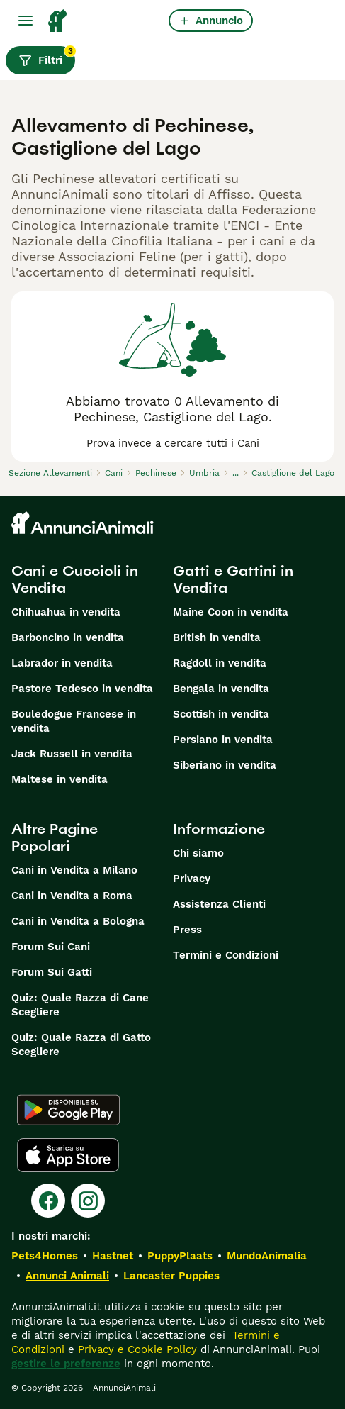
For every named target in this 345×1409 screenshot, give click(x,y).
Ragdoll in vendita (219, 663)
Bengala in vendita (221, 688)
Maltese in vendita (59, 779)
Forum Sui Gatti (51, 972)
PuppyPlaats (180, 1255)
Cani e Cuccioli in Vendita (74, 579)
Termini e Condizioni (225, 955)
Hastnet (112, 1255)
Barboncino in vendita (67, 637)
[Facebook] (48, 1201)
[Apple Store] (68, 1155)
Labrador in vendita (62, 663)
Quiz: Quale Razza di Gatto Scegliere (81, 1044)
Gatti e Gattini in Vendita (233, 579)
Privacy (191, 878)
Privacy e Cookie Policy (135, 1349)
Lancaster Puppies (171, 1275)
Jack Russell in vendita (71, 753)
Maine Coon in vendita (230, 612)
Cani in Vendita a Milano (74, 870)
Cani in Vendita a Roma (71, 895)
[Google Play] (68, 1110)
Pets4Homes (44, 1255)
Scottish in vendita (221, 714)
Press (187, 929)
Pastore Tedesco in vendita (82, 688)
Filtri (46, 56)
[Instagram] (88, 1201)
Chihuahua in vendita (65, 612)
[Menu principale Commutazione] (25, 20)
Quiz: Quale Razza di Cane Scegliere (80, 1004)
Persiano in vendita (223, 739)
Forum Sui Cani (50, 946)
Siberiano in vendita (224, 765)
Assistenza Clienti (219, 904)
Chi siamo (198, 853)
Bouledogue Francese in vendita (73, 721)
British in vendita (217, 637)
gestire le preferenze (65, 1363)
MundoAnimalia (267, 1255)
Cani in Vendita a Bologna (78, 921)
